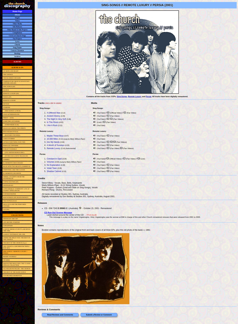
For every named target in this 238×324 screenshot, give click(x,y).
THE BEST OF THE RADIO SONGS (14, 272)
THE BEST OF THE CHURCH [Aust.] (15, 243)
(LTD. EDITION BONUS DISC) (13, 152)
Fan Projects (17, 38)
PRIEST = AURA (8, 118)
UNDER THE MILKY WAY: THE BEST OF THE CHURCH (16, 238)
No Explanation (53, 165)
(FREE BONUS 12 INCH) (11, 111)
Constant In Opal (54, 159)
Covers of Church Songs (17, 36)
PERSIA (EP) (7, 97)
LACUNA (6, 209)
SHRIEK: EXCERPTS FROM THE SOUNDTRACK (14, 177)
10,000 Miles (52, 139)
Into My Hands (53, 142)
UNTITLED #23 (8, 185)
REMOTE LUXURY (9, 100)
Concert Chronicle (17, 50)
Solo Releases (17, 27)
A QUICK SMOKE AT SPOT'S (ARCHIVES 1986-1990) (16, 230)
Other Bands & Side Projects (17, 30)
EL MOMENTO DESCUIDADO (13, 163)
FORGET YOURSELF (10, 149)
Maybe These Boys (55, 136)
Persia (148, 96)
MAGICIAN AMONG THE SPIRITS (14, 128)
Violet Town (52, 168)
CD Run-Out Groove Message (58, 212)
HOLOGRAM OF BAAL (11, 132)
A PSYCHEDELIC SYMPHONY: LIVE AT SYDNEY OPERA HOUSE (16, 189)
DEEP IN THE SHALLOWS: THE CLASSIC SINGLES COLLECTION (17, 264)
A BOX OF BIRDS (9, 138)
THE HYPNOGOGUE (10, 201)
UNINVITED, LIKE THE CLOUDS (14, 170)
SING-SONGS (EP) (9, 86)
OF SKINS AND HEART (11, 71)
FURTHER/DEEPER (9, 194)
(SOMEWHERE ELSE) (11, 125)
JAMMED (6, 159)
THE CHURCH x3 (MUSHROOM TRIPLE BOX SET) (16, 247)
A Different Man (53, 113)
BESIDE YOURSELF (9, 256)
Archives (17, 56)
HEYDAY (6, 104)
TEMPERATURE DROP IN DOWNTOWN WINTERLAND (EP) (16, 82)
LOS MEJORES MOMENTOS (12, 275)
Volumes (50, 162)
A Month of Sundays (55, 145)
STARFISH (6, 107)
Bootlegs (17, 53)
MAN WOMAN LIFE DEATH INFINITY (15, 197)
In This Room (53, 122)
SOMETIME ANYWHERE (11, 121)
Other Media (17, 24)
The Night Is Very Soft (56, 119)
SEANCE (6, 90)
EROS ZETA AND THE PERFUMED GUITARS (14, 205)
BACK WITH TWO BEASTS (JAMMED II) (16, 166)
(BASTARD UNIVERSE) (11, 135)
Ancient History (53, 116)
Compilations (17, 33)
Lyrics (17, 41)
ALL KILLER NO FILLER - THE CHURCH (16, 268)
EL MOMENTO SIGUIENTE (12, 173)
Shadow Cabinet (54, 171)
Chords (17, 44)
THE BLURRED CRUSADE (12, 78)
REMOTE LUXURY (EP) (11, 93)
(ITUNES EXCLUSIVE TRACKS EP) (15, 156)
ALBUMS (17, 62)
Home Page (17, 11)
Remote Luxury (134, 96)
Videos (17, 21)
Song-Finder (17, 47)
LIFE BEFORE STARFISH (11, 222)
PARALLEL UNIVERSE (10, 145)
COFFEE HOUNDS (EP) (10, 182)
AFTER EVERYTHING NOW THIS (14, 142)
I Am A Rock (52, 125)
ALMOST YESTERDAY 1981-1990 (14, 234)
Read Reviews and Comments (60, 315)
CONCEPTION (8, 226)
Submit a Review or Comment (99, 315)
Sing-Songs (122, 96)
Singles (17, 18)
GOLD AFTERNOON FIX (11, 114)
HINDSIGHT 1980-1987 (10, 219)
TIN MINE (6, 260)
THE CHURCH (8, 74)
